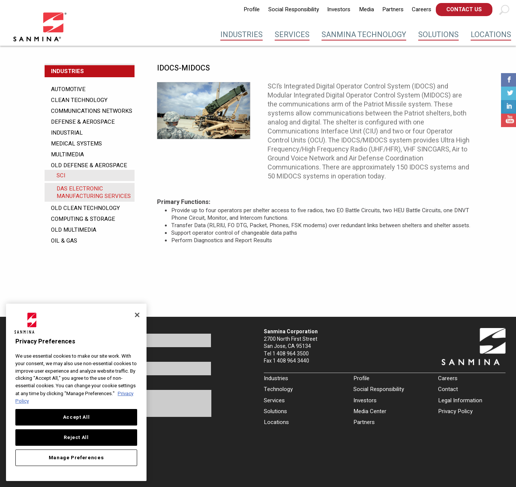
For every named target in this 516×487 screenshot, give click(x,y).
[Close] (137, 315)
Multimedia (67, 154)
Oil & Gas (64, 241)
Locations (491, 34)
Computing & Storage (83, 219)
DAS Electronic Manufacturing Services (94, 192)
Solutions (438, 34)
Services (292, 34)
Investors (338, 9)
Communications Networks (91, 111)
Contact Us (464, 9)
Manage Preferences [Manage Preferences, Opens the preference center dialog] (76, 458)
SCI (61, 175)
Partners (393, 9)
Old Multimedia (73, 230)
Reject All (76, 437)
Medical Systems (76, 143)
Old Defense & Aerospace (89, 165)
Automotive (68, 89)
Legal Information (460, 400)
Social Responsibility (293, 9)
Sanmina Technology (364, 34)
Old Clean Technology (85, 208)
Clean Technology (79, 100)
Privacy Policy (455, 411)
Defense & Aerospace (83, 122)
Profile (252, 9)
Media (366, 9)
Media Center (369, 411)
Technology (278, 389)
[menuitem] (251, 9)
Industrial (67, 133)
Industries (241, 34)
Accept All (76, 417)
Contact (448, 389)
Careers (421, 9)
